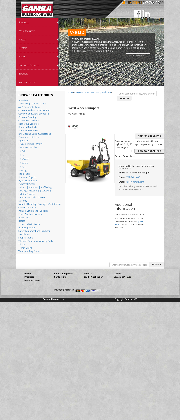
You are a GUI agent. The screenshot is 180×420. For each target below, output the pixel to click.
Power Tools (24, 217)
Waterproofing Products (30, 251)
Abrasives (23, 100)
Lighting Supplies (26, 194)
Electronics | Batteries (29, 137)
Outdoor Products (27, 207)
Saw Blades (24, 234)
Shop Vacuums (25, 237)
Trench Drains (25, 247)
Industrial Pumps (26, 183)
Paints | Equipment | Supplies (33, 210)
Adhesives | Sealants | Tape (32, 103)
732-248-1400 (153, 2)
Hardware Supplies (27, 177)
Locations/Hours (122, 276)
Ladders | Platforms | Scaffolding (35, 187)
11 (123, 83)
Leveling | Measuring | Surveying (34, 190)
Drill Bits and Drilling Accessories (34, 133)
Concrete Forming (27, 117)
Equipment (23, 140)
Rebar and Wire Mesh (29, 224)
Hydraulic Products (27, 180)
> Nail (22, 167)
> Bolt (22, 151)
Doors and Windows (28, 130)
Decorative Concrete (28, 123)
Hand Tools (24, 173)
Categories (78, 92)
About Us (89, 273)
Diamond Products (27, 127)
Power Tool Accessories (30, 214)
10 (120, 83)
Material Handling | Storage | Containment (39, 204)
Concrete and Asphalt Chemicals (34, 110)
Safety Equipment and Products (34, 230)
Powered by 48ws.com (54, 299)
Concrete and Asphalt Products (33, 113)
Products (29, 276)
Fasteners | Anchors (28, 147)
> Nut (22, 155)
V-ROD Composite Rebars (137, 55)
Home (70, 92)
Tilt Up (21, 244)
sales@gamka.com (134, 181)
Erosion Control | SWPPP (30, 143)
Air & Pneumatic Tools (29, 106)
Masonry (22, 200)
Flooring (22, 170)
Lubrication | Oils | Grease (31, 197)
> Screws (24, 163)
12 (126, 83)
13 (129, 83)
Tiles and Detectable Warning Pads (35, 241)
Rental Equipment (27, 227)
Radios (21, 220)
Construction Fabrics (28, 120)
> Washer (24, 159)
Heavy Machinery (103, 92)
